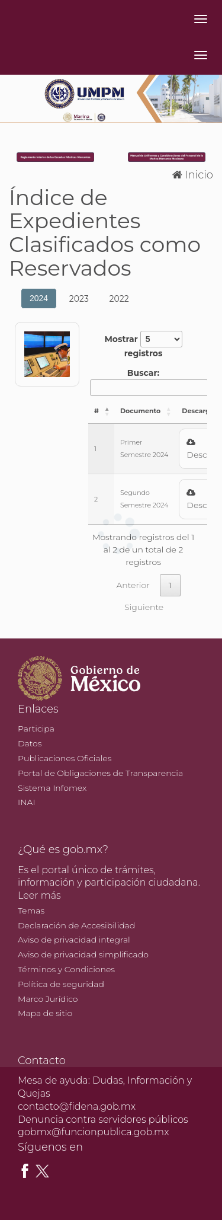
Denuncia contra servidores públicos (103, 1119)
